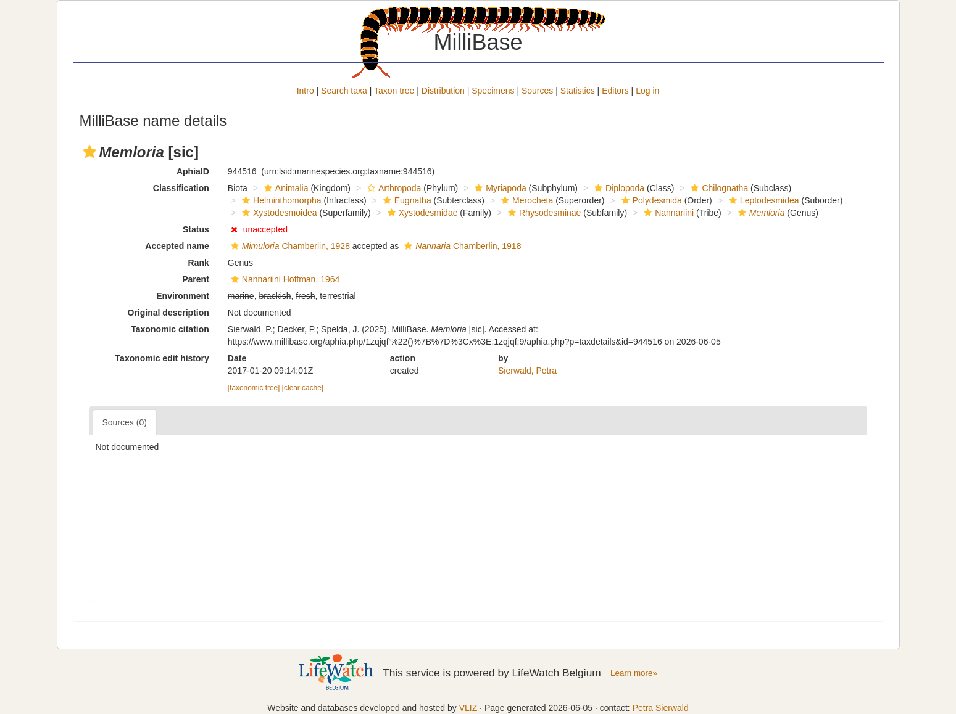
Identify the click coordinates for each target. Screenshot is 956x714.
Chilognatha (718, 188)
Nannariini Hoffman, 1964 (284, 279)
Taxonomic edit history (162, 358)
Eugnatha (405, 200)
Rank (198, 263)
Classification (181, 188)
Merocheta (525, 200)
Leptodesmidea (762, 200)
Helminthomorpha (280, 200)
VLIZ (468, 708)
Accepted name (177, 246)
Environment (182, 296)
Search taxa (344, 91)
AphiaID (193, 171)
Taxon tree (394, 91)
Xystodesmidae (421, 213)
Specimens (493, 91)
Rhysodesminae (543, 213)
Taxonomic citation (170, 329)
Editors (615, 91)
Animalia (285, 188)
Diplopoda (617, 188)
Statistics (577, 91)
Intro (305, 91)
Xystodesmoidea (278, 213)
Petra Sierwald (661, 708)
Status (196, 229)
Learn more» (633, 673)
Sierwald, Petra (527, 370)
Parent (195, 279)
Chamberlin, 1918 (461, 246)
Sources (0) (124, 422)
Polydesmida (650, 200)
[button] (89, 151)
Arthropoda (392, 188)
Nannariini (667, 213)
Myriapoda (499, 188)
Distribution (443, 91)
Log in (647, 91)
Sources (537, 91)
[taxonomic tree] (254, 388)
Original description (168, 313)
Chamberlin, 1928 (289, 246)
